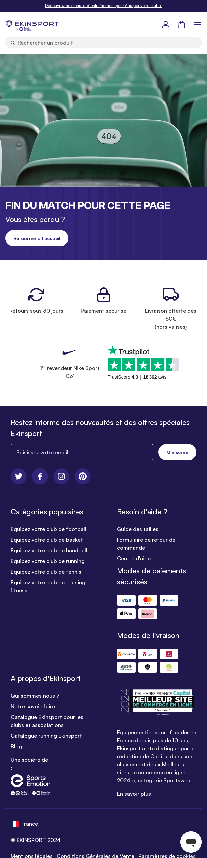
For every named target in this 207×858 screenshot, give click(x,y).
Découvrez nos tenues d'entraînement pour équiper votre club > (103, 5)
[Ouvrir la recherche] (103, 42)
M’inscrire (177, 452)
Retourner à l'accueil (36, 238)
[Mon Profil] (166, 24)
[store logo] (32, 24)
